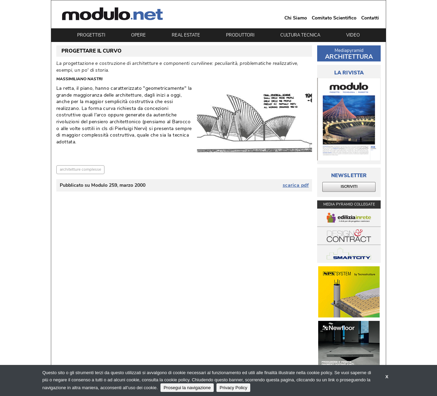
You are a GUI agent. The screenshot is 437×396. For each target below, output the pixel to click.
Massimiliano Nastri (79, 79)
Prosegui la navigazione (187, 387)
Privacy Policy (233, 387)
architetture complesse (80, 169)
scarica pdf (296, 185)
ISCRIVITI (349, 186)
